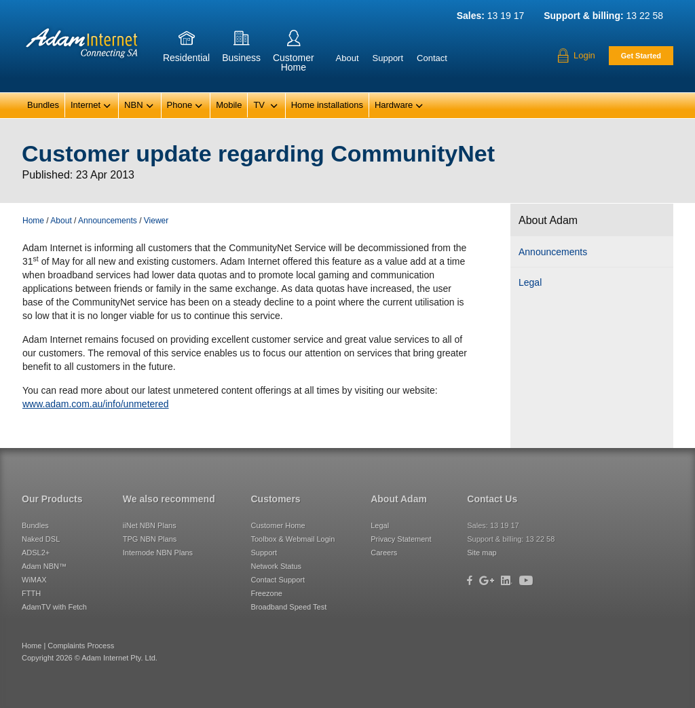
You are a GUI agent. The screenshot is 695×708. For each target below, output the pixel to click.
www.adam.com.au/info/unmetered (95, 403)
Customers (275, 498)
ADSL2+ (36, 552)
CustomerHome (293, 53)
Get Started (641, 56)
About (347, 58)
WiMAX (34, 580)
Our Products (52, 498)
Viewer (156, 220)
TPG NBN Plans (149, 539)
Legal (530, 282)
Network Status (275, 566)
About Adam (399, 498)
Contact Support (277, 580)
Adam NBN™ (44, 566)
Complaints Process (81, 645)
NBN (138, 106)
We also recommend (169, 498)
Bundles (43, 105)
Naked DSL (41, 539)
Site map (481, 552)
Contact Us (492, 498)
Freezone (266, 593)
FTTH (31, 593)
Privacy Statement (401, 539)
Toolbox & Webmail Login (292, 539)
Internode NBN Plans (158, 552)
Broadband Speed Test (288, 607)
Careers (384, 552)
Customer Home (277, 525)
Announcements (553, 251)
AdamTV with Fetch (54, 607)
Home (33, 220)
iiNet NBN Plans (149, 525)
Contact (432, 58)
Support (388, 58)
